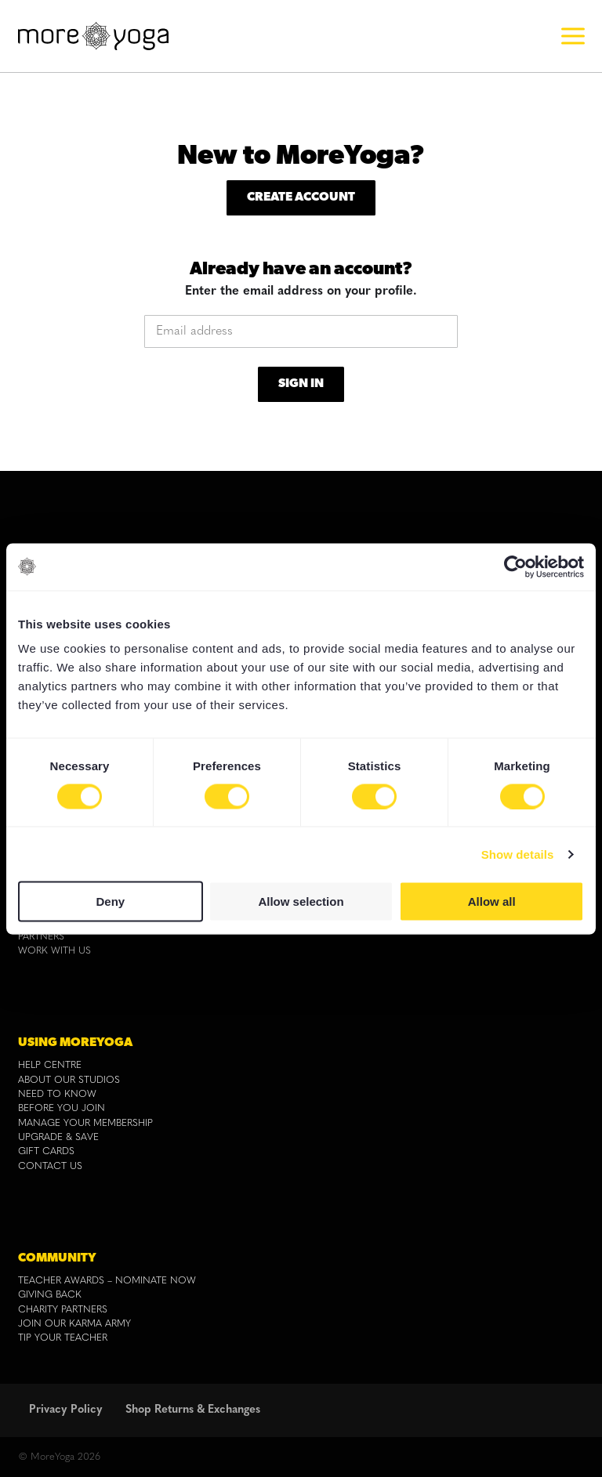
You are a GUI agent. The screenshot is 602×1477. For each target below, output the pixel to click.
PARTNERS (41, 937)
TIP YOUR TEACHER (62, 1338)
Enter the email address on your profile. (301, 291)
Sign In (301, 384)
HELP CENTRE (50, 1065)
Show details (517, 853)
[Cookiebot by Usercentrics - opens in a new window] (515, 566)
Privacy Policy (66, 1410)
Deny (110, 901)
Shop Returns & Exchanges (192, 1410)
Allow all (492, 901)
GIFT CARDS (46, 1152)
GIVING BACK (50, 1295)
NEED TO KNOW (57, 1094)
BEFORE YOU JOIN (61, 1108)
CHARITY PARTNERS (62, 1310)
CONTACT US (50, 1166)
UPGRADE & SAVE (58, 1137)
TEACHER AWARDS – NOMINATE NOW (107, 1281)
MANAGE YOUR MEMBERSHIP (85, 1123)
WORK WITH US (54, 951)
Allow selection (300, 901)
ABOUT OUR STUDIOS (69, 1080)
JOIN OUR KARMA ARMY (74, 1324)
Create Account (301, 197)
